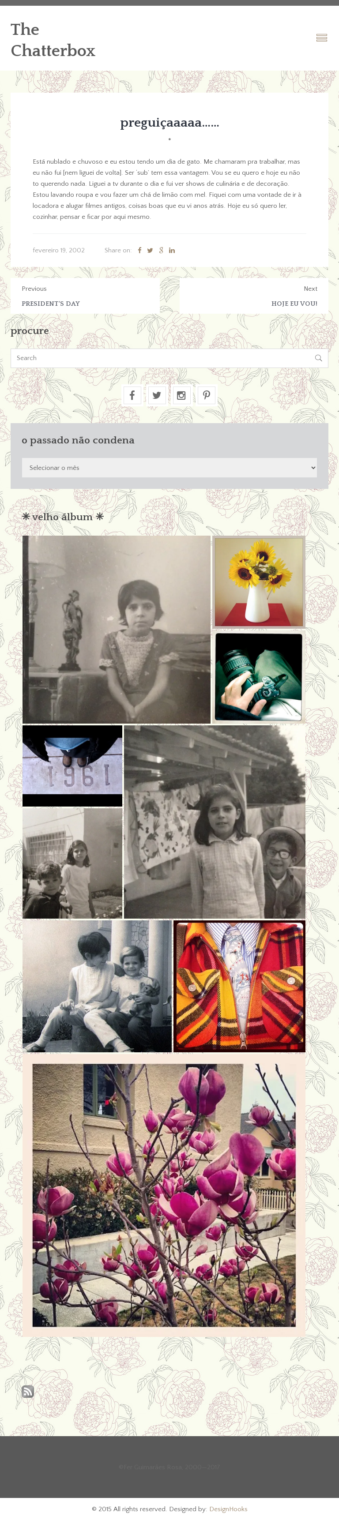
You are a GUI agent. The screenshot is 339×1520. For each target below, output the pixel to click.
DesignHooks (228, 1509)
